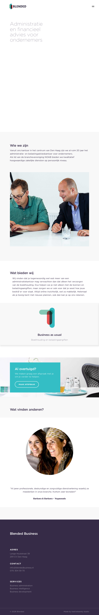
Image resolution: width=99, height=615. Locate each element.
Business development (20, 592)
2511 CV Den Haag (18, 557)
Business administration (21, 585)
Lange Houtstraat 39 (20, 554)
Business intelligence (20, 588)
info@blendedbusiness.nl (22, 568)
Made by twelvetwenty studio (76, 611)
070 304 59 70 (17, 571)
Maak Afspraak (27, 384)
